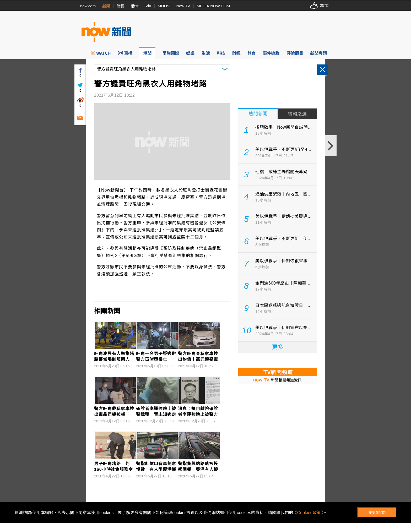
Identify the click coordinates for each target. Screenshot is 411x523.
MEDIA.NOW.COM (213, 6)
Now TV (183, 6)
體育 (135, 6)
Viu (148, 6)
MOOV (164, 6)
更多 (277, 347)
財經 (121, 6)
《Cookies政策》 (308, 512)
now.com (88, 6)
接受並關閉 (377, 513)
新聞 (106, 6)
